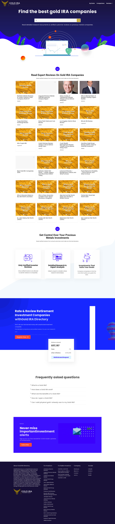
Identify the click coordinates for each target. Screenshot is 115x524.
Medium (90, 471)
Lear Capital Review (49, 482)
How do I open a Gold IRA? (42, 399)
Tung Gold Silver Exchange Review (22, 121)
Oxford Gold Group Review (48, 479)
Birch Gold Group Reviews (50, 513)
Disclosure (76, 469)
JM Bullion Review (48, 496)
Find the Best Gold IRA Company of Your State (64, 475)
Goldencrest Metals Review (49, 476)
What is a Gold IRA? (39, 386)
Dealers (18, 101)
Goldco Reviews (48, 502)
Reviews (108, 3)
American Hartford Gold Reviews (50, 515)
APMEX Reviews (47, 520)
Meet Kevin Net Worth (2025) (67, 218)
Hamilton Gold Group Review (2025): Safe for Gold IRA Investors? (88, 144)
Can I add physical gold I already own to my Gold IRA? (53, 403)
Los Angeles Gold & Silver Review (68, 121)
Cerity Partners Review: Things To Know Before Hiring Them (46, 144)
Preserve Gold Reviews (49, 491)
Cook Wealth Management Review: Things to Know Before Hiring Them (67, 145)
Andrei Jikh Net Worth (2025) (45, 218)
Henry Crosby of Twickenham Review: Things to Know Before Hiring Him (67, 98)
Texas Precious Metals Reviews (49, 499)
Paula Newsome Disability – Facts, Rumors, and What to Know (89, 172)
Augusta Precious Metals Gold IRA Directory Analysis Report (46, 97)
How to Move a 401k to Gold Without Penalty (63, 471)
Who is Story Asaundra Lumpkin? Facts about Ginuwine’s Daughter (46, 196)
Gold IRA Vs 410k (62, 478)
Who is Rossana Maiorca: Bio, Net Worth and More (25, 196)
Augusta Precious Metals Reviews (50, 473)
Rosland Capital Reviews (50, 518)
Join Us (75, 475)
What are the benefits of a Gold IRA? (46, 395)
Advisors (62, 102)
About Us (76, 471)
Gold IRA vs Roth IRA (63, 469)
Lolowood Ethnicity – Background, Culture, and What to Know (68, 172)
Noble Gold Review (48, 504)
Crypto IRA (83, 123)
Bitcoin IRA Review (86, 121)
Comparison (100, 3)
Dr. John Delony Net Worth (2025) (25, 218)
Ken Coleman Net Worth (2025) (89, 218)
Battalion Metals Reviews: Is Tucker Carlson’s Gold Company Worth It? (25, 97)
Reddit (89, 475)
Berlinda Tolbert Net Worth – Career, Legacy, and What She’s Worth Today (46, 173)
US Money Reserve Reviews (48, 469)
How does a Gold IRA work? (42, 390)
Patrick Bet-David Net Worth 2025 (88, 196)
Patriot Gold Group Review (48, 506)
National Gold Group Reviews (49, 488)
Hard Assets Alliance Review (49, 485)
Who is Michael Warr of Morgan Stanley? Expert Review (88, 97)
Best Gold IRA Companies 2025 (25, 171)
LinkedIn (90, 469)
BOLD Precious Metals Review (49, 510)
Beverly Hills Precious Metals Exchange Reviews (50, 494)
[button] (57, 386)
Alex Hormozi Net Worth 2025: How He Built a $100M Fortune (67, 196)
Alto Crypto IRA (22, 143)
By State (92, 3)
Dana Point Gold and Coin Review (47, 121)
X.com (90, 473)
